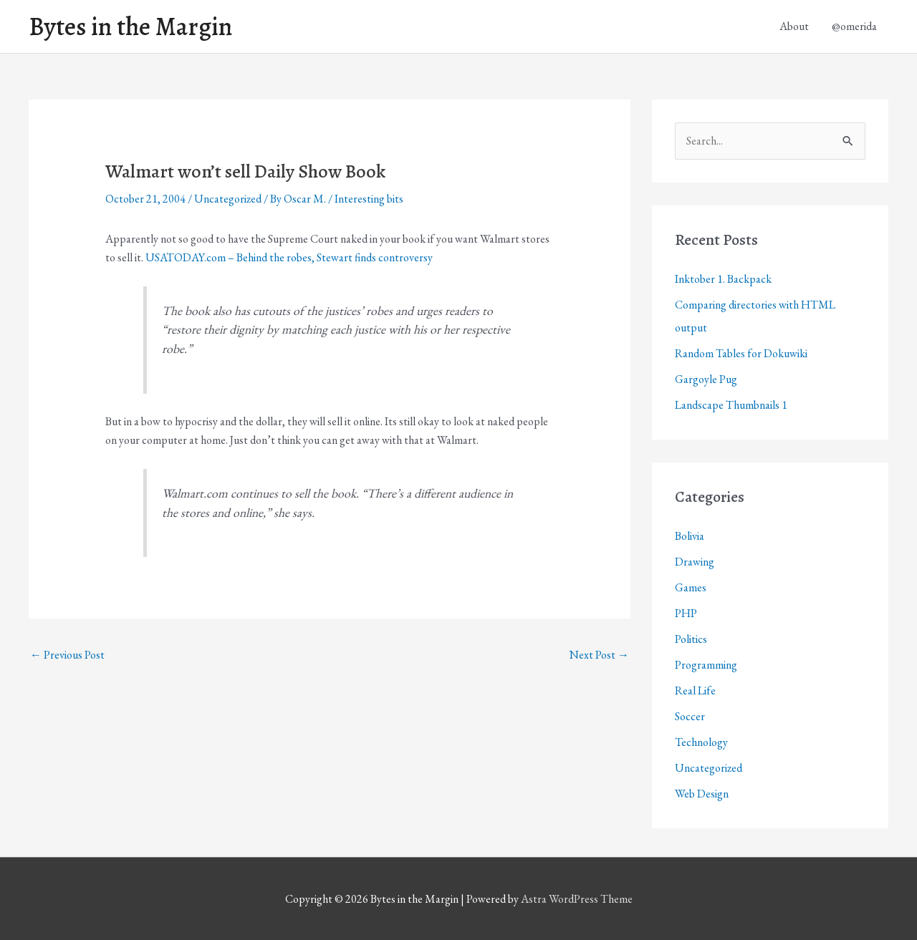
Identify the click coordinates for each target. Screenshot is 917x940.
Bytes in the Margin (130, 26)
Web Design (702, 793)
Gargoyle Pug (706, 379)
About (794, 26)
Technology (701, 742)
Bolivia (689, 535)
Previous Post (67, 654)
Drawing (694, 561)
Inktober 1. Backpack (723, 278)
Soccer (690, 716)
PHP (686, 613)
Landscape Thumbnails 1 (731, 404)
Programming (706, 664)
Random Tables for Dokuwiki (741, 353)
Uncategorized (227, 198)
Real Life (695, 690)
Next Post (599, 654)
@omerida (854, 26)
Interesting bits (369, 198)
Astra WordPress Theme (577, 898)
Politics (691, 638)
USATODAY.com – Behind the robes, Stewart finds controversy (289, 257)
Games (690, 587)
